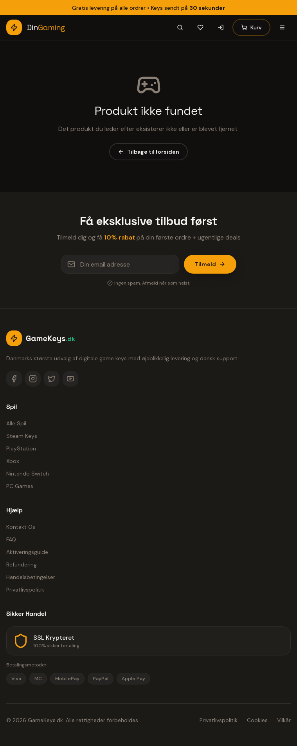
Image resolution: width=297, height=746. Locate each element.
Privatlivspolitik (25, 589)
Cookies (257, 720)
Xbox (12, 461)
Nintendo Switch (27, 473)
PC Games (19, 486)
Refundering (21, 564)
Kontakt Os (20, 526)
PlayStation (21, 448)
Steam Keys (21, 435)
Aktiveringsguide (27, 551)
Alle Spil (16, 423)
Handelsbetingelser (30, 577)
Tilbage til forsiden (148, 151)
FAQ (11, 539)
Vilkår (284, 720)
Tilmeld (210, 264)
